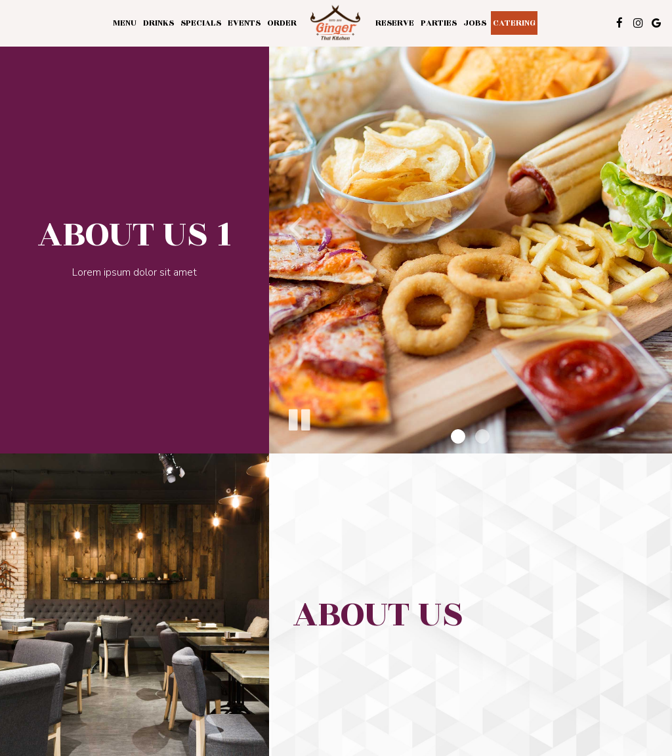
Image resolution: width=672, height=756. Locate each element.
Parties (439, 23)
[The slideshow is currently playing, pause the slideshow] (298, 417)
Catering (514, 23)
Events (244, 23)
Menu (124, 23)
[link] (336, 23)
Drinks (158, 23)
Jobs (474, 23)
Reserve (394, 23)
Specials (200, 23)
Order (282, 23)
